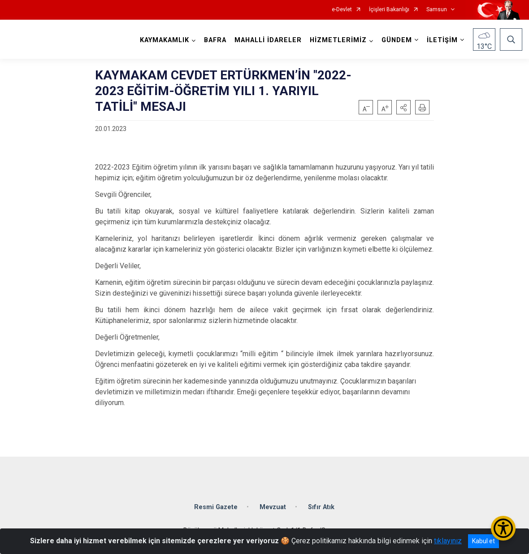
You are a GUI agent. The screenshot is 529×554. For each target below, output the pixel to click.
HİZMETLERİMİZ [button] (338, 40)
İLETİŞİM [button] (442, 40)
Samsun (436, 10)
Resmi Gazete (216, 507)
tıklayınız (448, 541)
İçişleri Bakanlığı (389, 10)
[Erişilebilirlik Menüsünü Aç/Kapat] (503, 528)
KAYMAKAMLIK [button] (164, 40)
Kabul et (483, 541)
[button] (403, 107)
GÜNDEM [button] (397, 40)
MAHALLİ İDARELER (268, 40)
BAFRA (215, 40)
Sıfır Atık (321, 507)
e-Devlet (342, 10)
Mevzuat (273, 507)
